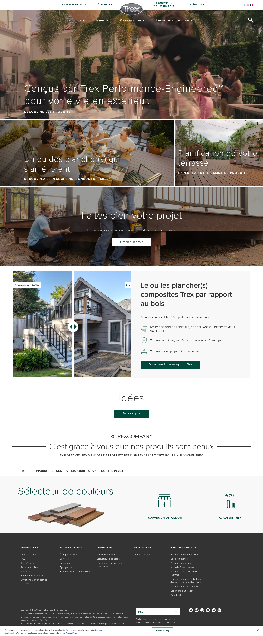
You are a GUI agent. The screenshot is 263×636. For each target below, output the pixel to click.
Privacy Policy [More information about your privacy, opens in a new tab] (72, 633)
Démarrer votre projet (173, 20)
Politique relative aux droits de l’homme (185, 573)
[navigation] (131, 5)
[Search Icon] (250, 19)
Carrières (64, 559)
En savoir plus (131, 413)
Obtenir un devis (131, 241)
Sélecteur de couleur (107, 554)
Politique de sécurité (180, 563)
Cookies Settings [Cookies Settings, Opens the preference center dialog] (162, 630)
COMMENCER (104, 547)
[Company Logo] (131, 9)
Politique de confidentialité (184, 554)
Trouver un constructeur (164, 4)
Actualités (65, 563)
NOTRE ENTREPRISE (71, 547)
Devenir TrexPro (142, 554)
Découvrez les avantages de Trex (170, 364)
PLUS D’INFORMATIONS (183, 547)
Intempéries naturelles (32, 575)
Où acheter (104, 4)
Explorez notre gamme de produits (213, 173)
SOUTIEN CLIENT (30, 547)
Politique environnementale (184, 586)
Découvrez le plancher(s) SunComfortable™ (67, 179)
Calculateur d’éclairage (108, 559)
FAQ (23, 559)
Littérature (196, 4)
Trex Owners (27, 563)
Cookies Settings (179, 559)
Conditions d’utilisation (181, 591)
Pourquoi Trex (130, 20)
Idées (100, 20)
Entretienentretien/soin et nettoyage (34, 581)
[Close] (257, 630)
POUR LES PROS (143, 547)
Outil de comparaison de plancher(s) (109, 564)
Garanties (25, 571)
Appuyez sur (66, 567)
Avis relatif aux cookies (182, 567)
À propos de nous (74, 4)
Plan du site (176, 595)
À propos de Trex (68, 554)
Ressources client (30, 567)
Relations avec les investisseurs (76, 571)
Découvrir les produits (47, 112)
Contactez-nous (29, 554)
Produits (74, 20)
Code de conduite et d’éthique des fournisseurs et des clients (186, 580)
